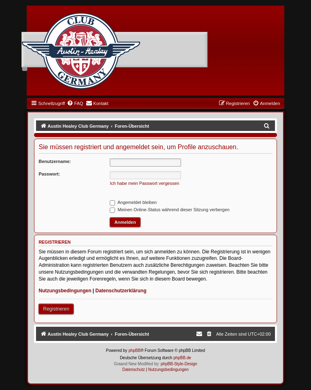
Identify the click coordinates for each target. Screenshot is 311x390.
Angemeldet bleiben (133, 202)
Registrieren (56, 309)
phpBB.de (182, 358)
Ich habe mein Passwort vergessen (144, 183)
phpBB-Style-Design (179, 364)
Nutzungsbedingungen (64, 291)
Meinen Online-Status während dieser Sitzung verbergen (169, 209)
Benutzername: (54, 161)
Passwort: (49, 173)
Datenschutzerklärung (121, 291)
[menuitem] (75, 103)
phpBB (134, 350)
